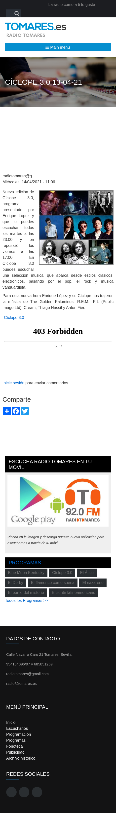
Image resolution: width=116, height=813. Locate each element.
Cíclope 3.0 (14, 317)
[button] (58, 47)
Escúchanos (17, 728)
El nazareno (92, 583)
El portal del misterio (26, 592)
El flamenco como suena (53, 583)
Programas (25, 562)
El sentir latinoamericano (73, 592)
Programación (18, 734)
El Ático (87, 573)
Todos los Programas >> (26, 600)
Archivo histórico (20, 758)
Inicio (10, 722)
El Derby (15, 583)
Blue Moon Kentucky (26, 573)
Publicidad (15, 752)
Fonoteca (14, 746)
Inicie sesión (13, 383)
